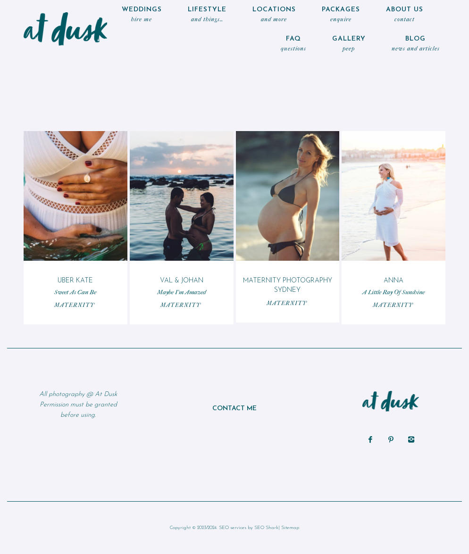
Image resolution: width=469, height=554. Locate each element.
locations (274, 15)
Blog (416, 44)
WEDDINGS (142, 15)
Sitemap (290, 527)
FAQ (293, 44)
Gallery (349, 44)
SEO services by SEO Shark (248, 527)
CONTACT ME (234, 408)
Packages (341, 15)
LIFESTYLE (207, 15)
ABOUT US (404, 15)
